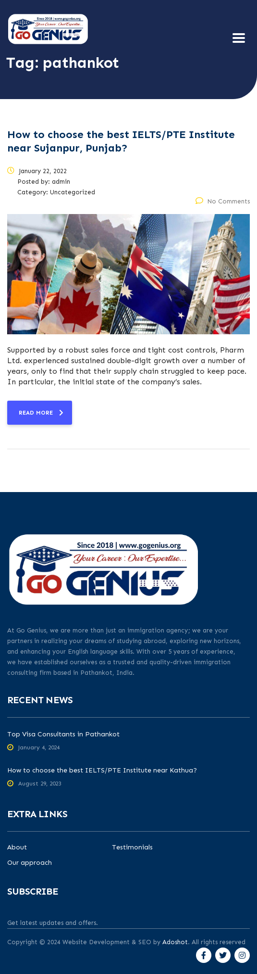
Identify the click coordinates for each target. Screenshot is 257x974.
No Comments (223, 201)
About (17, 847)
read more (41, 412)
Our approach (29, 863)
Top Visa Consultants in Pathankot (63, 734)
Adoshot (175, 942)
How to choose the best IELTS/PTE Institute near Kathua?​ (102, 770)
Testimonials (132, 847)
